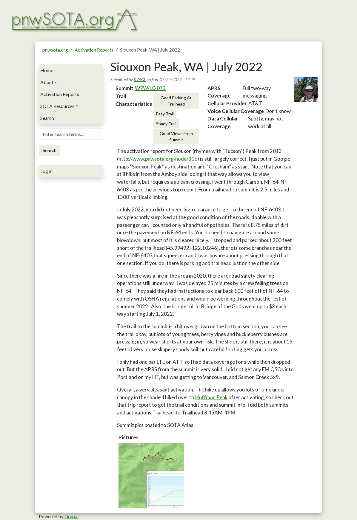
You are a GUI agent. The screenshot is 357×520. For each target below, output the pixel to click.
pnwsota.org (55, 49)
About (46, 82)
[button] (151, 475)
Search (47, 118)
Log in (46, 171)
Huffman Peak (211, 397)
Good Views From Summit (176, 136)
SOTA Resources (57, 106)
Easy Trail (165, 113)
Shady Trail (166, 123)
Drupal (71, 516)
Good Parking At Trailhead (176, 100)
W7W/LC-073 (150, 88)
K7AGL (140, 79)
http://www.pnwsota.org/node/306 (158, 159)
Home (46, 70)
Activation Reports (94, 49)
